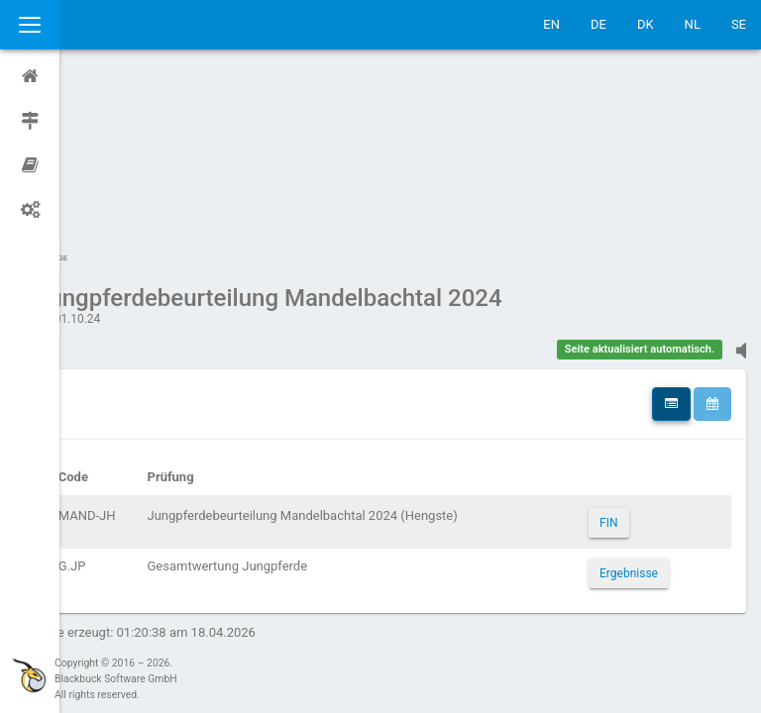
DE (598, 24)
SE (738, 24)
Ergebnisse (639, 385)
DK (645, 24)
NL (693, 24)
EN (551, 24)
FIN (619, 335)
